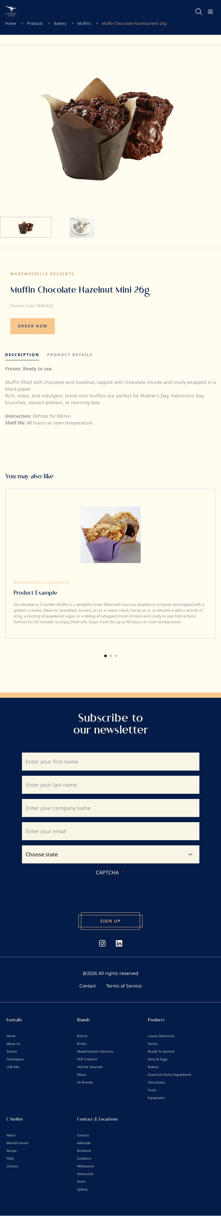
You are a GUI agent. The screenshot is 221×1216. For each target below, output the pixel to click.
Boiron (82, 1036)
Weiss (81, 1074)
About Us (13, 1043)
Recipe (11, 1150)
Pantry (153, 1043)
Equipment (156, 1097)
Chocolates (156, 1082)
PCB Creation (87, 1059)
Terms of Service (124, 986)
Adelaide (84, 1143)
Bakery (60, 23)
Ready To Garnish (161, 1051)
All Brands (85, 1082)
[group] (110, 563)
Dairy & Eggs (157, 1059)
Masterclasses (17, 1143)
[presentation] (54, 888)
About (10, 1135)
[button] (105, 656)
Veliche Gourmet (90, 1067)
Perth (81, 1181)
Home (10, 23)
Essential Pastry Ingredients (169, 1074)
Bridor (82, 1043)
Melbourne (85, 1166)
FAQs (10, 1158)
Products (35, 23)
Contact (87, 986)
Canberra (84, 1158)
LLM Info (12, 1067)
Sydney (82, 1189)
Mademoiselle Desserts (42, 274)
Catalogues (15, 1059)
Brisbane (84, 1150)
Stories (11, 1051)
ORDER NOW (32, 326)
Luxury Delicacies (161, 1036)
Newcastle (85, 1174)
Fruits (152, 1090)
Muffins (84, 23)
